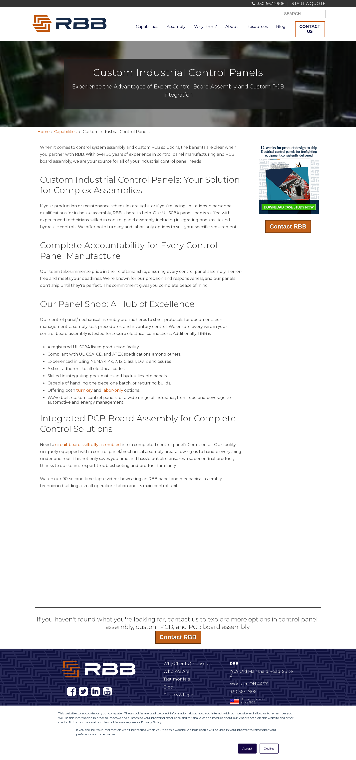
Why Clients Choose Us (187, 663)
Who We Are (176, 671)
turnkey (84, 390)
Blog (168, 687)
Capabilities (65, 131)
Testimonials (176, 679)
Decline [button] (269, 748)
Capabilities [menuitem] (147, 26)
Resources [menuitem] (257, 26)
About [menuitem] (231, 26)
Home (43, 131)
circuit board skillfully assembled (88, 444)
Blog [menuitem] (281, 26)
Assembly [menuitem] (176, 26)
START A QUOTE (309, 3)
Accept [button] (247, 748)
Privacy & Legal (179, 694)
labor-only (112, 390)
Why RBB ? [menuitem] (205, 26)
